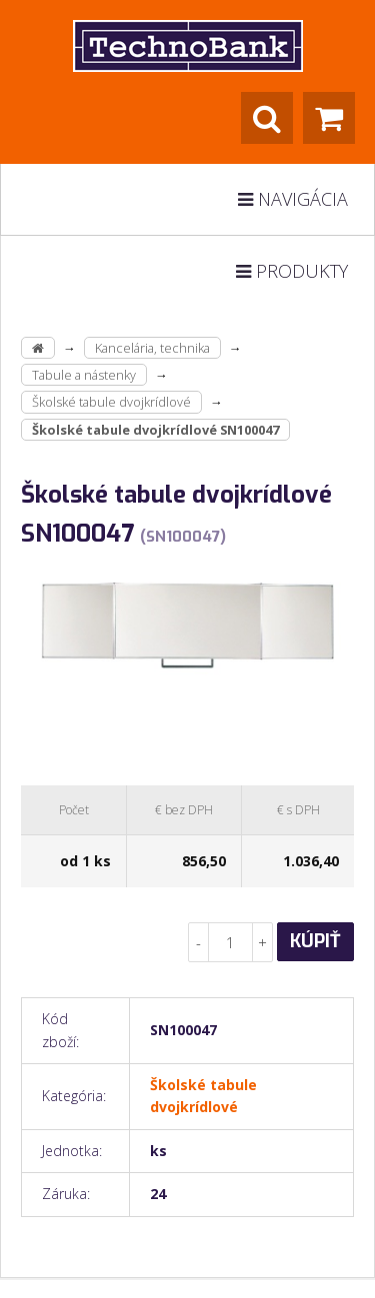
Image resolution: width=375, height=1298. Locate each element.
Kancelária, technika (152, 348)
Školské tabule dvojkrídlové (111, 402)
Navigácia (293, 199)
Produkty (292, 271)
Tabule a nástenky (84, 375)
